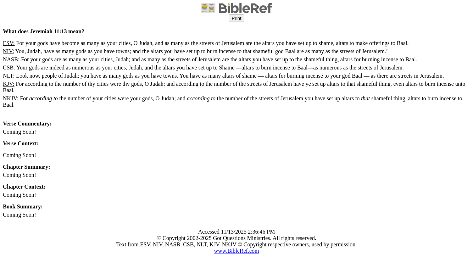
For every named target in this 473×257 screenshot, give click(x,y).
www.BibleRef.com (236, 251)
